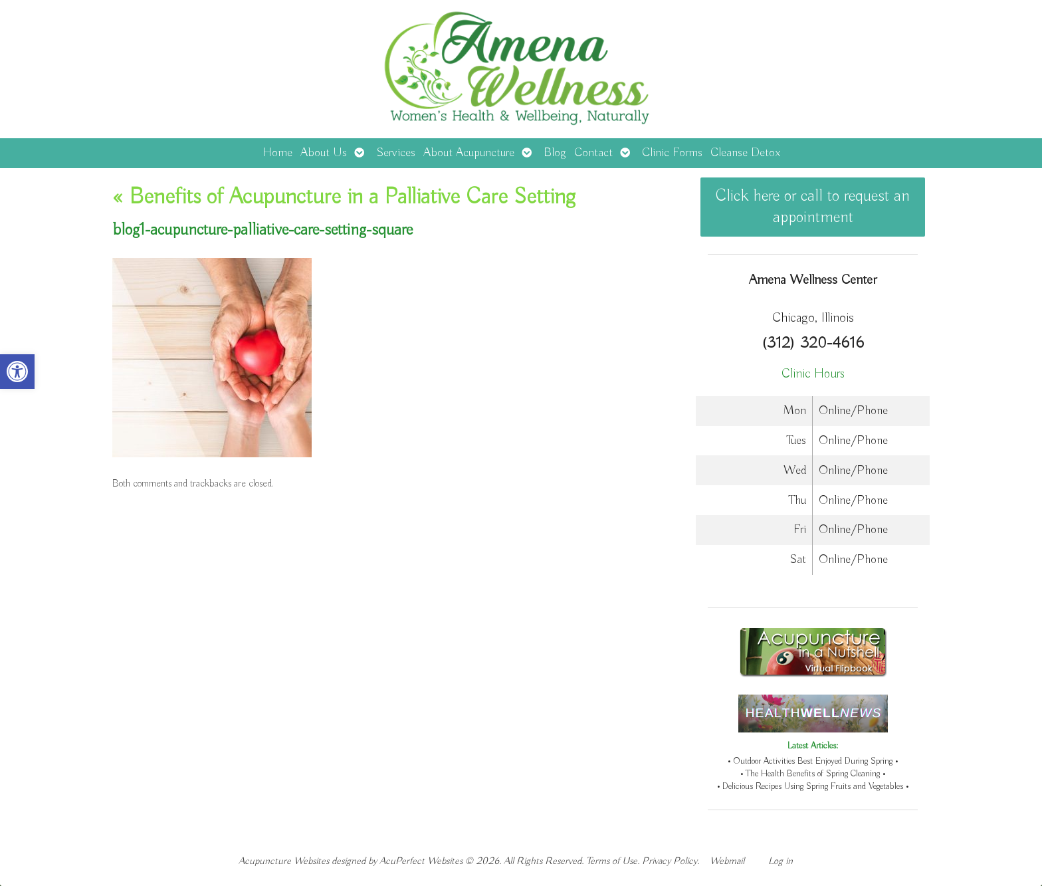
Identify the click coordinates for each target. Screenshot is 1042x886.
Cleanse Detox (745, 153)
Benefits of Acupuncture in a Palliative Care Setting (343, 197)
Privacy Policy (669, 861)
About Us (323, 153)
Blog (555, 153)
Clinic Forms (672, 153)
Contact (593, 153)
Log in (780, 861)
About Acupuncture (468, 153)
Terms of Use (611, 861)
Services (395, 153)
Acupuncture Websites (284, 861)
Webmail (727, 861)
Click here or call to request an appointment (813, 206)
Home (277, 153)
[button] (17, 371)
